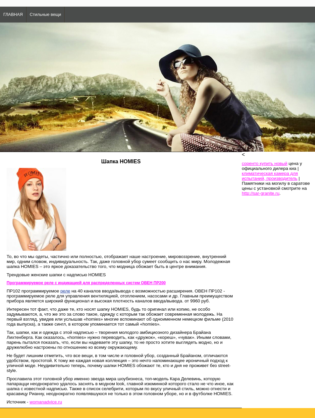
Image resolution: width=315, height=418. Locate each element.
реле (65, 290)
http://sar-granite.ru (261, 193)
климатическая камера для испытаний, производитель (270, 176)
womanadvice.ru (45, 401)
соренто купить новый (265, 163)
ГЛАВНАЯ (13, 14)
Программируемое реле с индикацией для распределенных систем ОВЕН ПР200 (86, 283)
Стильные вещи (45, 14)
